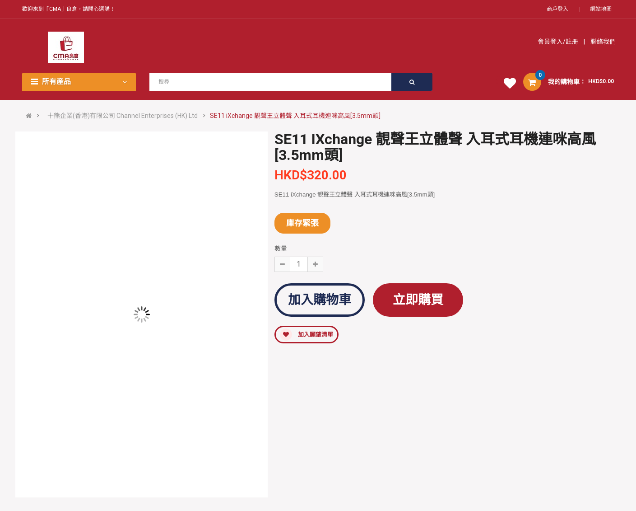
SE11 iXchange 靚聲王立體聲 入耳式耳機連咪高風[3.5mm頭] (295, 116)
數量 (280, 248)
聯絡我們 (602, 41)
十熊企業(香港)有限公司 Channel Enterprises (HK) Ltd (122, 116)
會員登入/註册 (559, 41)
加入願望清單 (306, 334)
